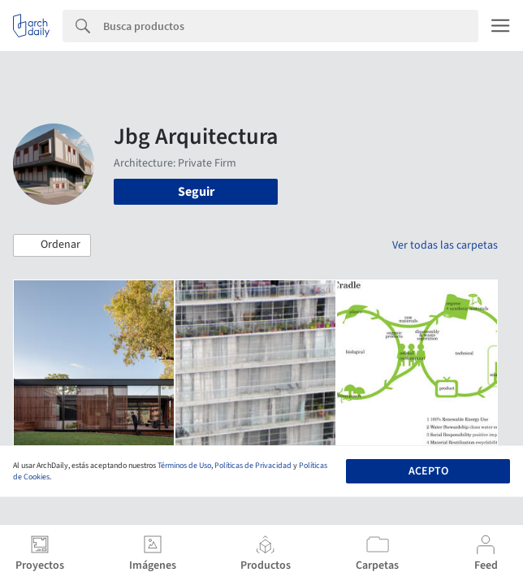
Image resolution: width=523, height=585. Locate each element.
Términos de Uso (184, 465)
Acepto (428, 471)
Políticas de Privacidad (253, 465)
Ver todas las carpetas (445, 245)
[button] (52, 245)
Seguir (196, 192)
